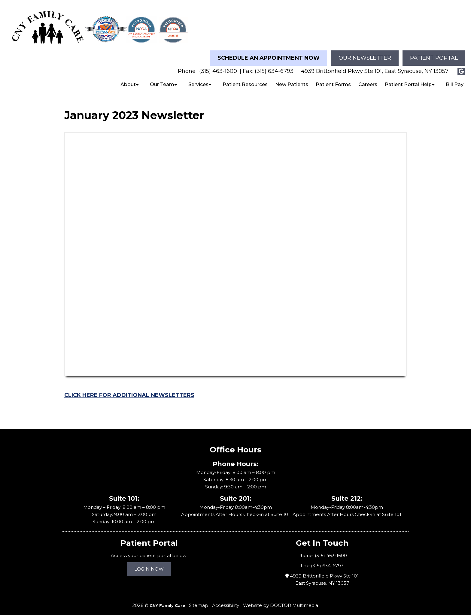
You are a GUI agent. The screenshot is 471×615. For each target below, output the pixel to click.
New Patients (291, 79)
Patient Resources (245, 79)
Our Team (162, 79)
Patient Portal (434, 53)
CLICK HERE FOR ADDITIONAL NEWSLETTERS (129, 390)
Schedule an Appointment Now (268, 53)
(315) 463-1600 (218, 66)
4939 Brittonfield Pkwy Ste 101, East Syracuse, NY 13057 (374, 66)
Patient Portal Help (408, 79)
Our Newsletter (365, 53)
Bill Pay (454, 79)
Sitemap (198, 600)
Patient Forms (333, 79)
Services (198, 79)
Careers (367, 79)
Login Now (149, 564)
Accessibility (225, 600)
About (128, 79)
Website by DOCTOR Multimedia (280, 600)
